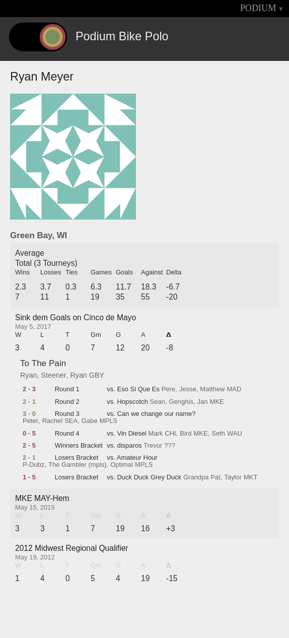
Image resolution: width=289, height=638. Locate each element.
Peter (30, 420)
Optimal (121, 464)
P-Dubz (33, 464)
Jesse (187, 389)
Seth (218, 433)
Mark (155, 433)
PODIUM (258, 8)
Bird (185, 433)
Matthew (212, 389)
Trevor (152, 445)
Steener (53, 375)
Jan (202, 401)
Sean (157, 401)
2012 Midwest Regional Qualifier (71, 548)
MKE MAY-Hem (42, 498)
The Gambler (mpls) (77, 464)
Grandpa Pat (202, 477)
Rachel (52, 420)
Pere (168, 389)
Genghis (181, 401)
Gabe (90, 420)
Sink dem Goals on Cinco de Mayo (75, 317)
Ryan (28, 375)
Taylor (233, 477)
